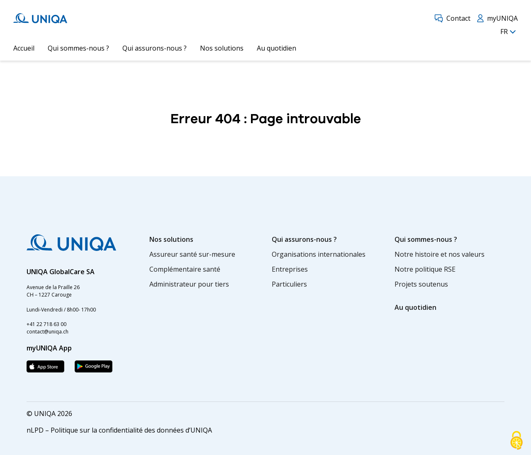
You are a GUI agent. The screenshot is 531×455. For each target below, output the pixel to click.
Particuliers (289, 284)
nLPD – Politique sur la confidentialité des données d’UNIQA (119, 430)
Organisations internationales (318, 254)
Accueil (23, 48)
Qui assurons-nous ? (154, 48)
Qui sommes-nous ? (78, 48)
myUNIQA (497, 18)
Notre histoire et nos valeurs (440, 254)
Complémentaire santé (184, 269)
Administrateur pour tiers (189, 284)
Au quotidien (276, 48)
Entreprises (290, 269)
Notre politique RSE (425, 269)
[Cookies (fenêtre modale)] (516, 441)
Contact (452, 18)
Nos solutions (222, 48)
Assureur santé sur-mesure (192, 254)
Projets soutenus (421, 284)
